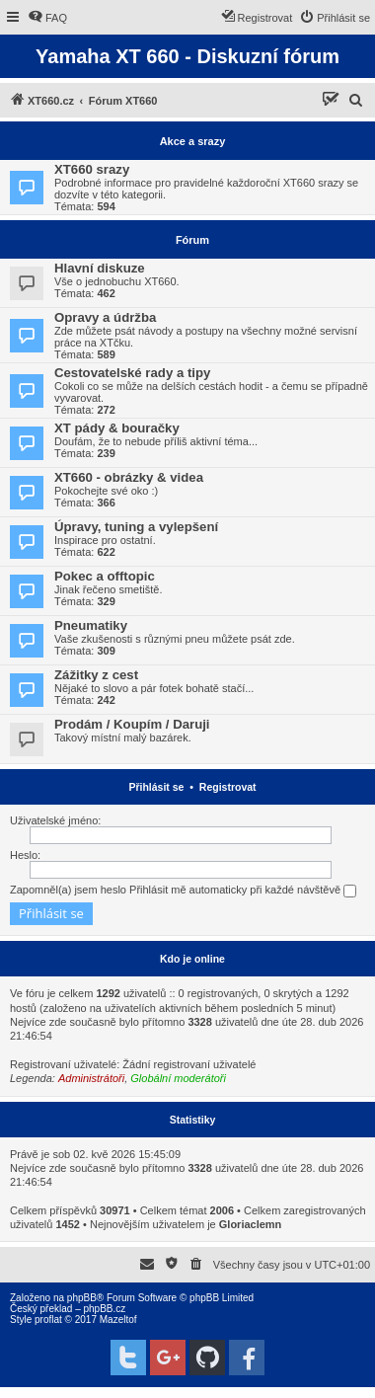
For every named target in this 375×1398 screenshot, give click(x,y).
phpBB (82, 1297)
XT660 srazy (91, 169)
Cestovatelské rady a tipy (132, 372)
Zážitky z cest (96, 674)
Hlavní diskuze (99, 268)
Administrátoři (91, 1078)
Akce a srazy (193, 141)
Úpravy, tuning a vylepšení (136, 526)
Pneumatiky (90, 625)
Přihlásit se (156, 787)
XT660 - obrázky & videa (128, 477)
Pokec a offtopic (104, 576)
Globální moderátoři (178, 1078)
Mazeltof (118, 1319)
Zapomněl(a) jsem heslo (68, 889)
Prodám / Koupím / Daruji (132, 724)
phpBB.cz (104, 1308)
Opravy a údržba (105, 317)
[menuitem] (47, 18)
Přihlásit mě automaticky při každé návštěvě (242, 890)
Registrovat (228, 787)
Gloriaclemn (250, 1224)
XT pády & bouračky (117, 428)
